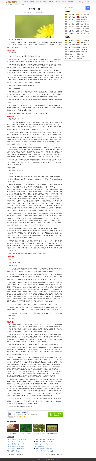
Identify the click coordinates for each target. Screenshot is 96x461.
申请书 (69, 58)
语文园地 (26, 1)
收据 (80, 58)
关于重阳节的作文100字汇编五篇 (15, 448)
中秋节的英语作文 (39, 446)
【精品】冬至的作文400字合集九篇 (44, 451)
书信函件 (38, 1)
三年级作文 (70, 56)
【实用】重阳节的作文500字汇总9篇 (44, 441)
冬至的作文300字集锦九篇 (41, 444)
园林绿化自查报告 (84, 47)
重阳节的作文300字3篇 (13, 451)
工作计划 (69, 54)
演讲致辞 (45, 1)
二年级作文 (82, 56)
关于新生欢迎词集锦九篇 (17, 454)
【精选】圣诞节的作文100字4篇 (15, 441)
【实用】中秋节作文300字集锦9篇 (43, 448)
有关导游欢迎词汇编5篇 (56, 454)
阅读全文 (38, 12)
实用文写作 (70, 1)
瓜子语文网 (46, 459)
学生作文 (51, 1)
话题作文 (57, 1)
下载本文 (43, 12)
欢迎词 (22, 4)
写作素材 (64, 1)
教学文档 (32, 1)
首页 (20, 1)
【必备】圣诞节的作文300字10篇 (15, 444)
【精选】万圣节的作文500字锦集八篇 (44, 439)
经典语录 (81, 54)
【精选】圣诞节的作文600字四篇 (15, 446)
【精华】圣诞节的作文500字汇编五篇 (16, 439)
